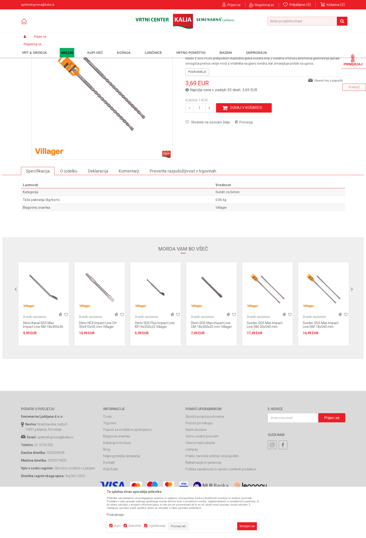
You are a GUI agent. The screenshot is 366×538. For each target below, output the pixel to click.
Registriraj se (264, 5)
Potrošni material (110, 47)
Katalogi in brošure (117, 485)
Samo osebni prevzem (202, 479)
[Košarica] (332, 5)
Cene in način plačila (200, 485)
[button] (307, 21)
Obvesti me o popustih (328, 123)
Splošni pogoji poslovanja (204, 459)
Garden (68, 47)
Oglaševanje (157, 525)
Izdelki (55, 47)
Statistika (134, 525)
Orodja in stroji (85, 47)
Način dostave (196, 472)
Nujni (117, 525)
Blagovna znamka (116, 479)
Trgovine (109, 465)
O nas (107, 459)
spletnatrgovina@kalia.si (55, 480)
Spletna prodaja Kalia (34, 47)
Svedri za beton (135, 47)
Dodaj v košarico (246, 150)
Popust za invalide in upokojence (127, 472)
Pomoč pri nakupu (199, 465)
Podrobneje (197, 114)
